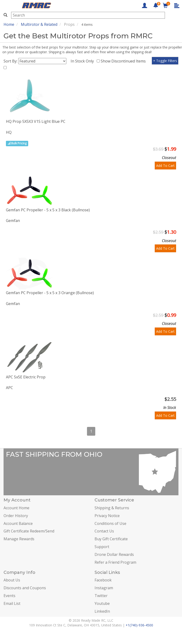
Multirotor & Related (39, 24)
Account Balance (18, 523)
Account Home (16, 507)
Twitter (101, 595)
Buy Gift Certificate (111, 538)
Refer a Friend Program (115, 562)
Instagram (104, 587)
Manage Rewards (19, 538)
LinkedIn (102, 611)
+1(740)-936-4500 (139, 625)
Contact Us (104, 531)
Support (102, 546)
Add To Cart (165, 165)
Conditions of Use (110, 523)
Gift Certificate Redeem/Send (29, 531)
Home (9, 24)
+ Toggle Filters (165, 60)
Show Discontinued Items (124, 61)
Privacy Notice (107, 515)
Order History (16, 515)
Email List (12, 603)
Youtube (102, 603)
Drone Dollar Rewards (114, 554)
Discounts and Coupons (25, 587)
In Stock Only (83, 61)
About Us (12, 580)
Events (9, 595)
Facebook (103, 580)
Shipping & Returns (112, 507)
